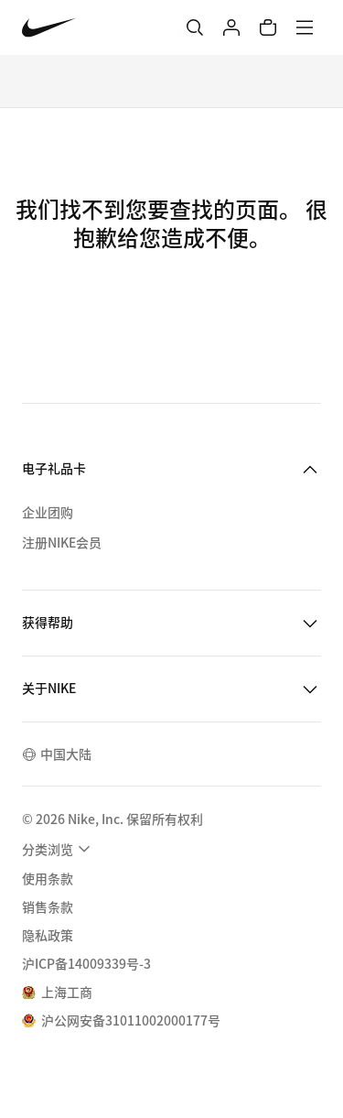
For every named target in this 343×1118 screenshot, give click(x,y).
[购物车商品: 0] (268, 27)
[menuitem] (58, 849)
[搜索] (194, 27)
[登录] (231, 27)
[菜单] (304, 27)
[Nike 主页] (49, 28)
